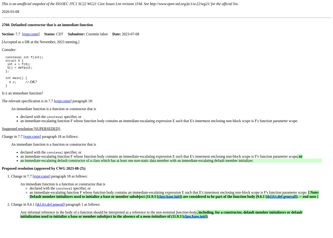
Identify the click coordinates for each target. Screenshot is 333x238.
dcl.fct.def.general (281, 202)
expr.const (30, 34)
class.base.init (168, 202)
